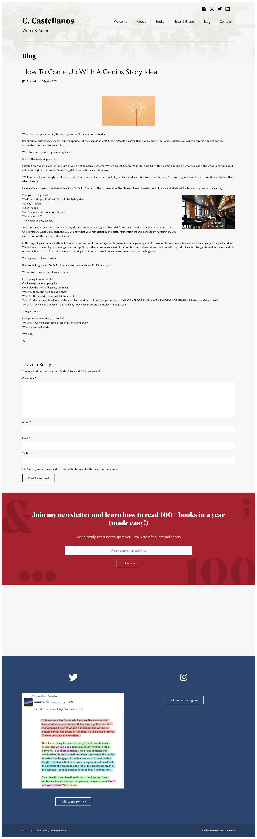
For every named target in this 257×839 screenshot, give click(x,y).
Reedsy (231, 830)
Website (27, 453)
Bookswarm (216, 830)
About (141, 21)
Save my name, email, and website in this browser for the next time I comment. (73, 469)
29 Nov (72, 701)
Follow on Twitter (73, 801)
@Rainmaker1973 (58, 702)
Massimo (39, 701)
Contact (225, 21)
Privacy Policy (58, 830)
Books (159, 21)
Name (26, 422)
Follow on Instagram (184, 700)
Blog (207, 21)
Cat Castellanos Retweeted (45, 695)
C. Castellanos (48, 21)
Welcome (120, 21)
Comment (29, 378)
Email (26, 438)
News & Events (184, 21)
